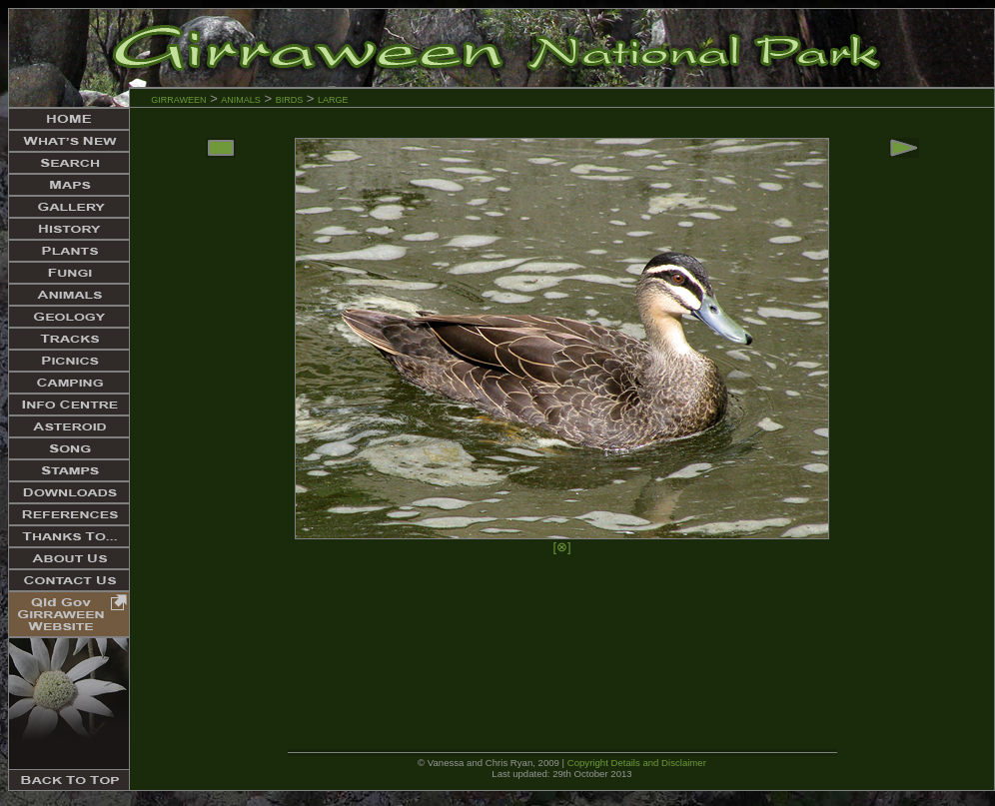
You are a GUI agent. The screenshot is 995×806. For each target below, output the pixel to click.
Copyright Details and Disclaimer (636, 762)
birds (290, 98)
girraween (178, 98)
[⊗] (561, 546)
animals (241, 98)
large (333, 98)
